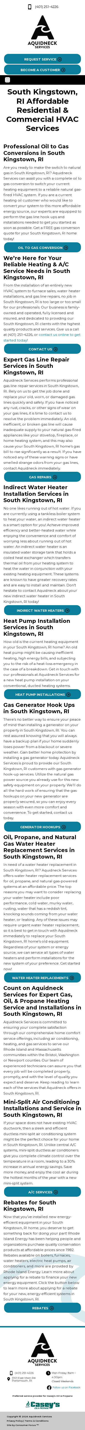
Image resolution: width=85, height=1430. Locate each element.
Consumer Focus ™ (27, 1425)
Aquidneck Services (40, 1416)
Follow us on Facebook (66, 1387)
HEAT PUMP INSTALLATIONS (40, 695)
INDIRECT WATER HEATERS (40, 611)
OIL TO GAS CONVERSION (40, 248)
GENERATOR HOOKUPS (40, 827)
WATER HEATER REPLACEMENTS (40, 978)
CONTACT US (40, 349)
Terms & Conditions (37, 1421)
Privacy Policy (15, 1421)
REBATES (40, 1308)
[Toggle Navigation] (42, 79)
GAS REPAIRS (40, 477)
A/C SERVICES (40, 1192)
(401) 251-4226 (42, 7)
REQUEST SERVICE (40, 59)
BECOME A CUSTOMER (40, 70)
